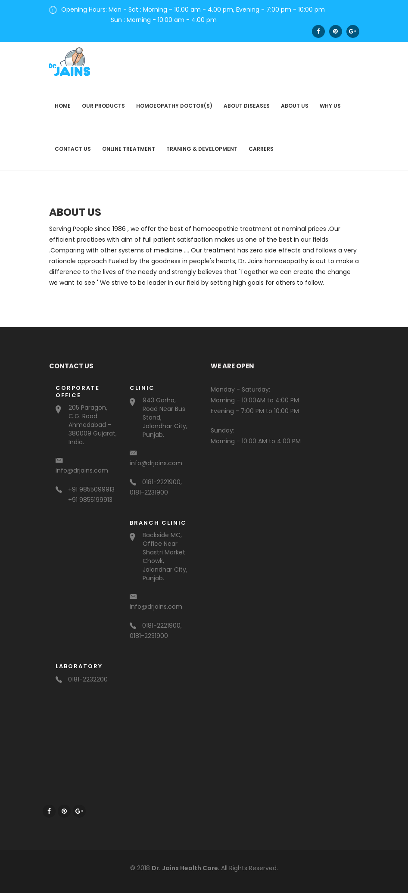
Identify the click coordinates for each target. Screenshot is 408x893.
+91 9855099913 (85, 485)
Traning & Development (201, 145)
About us (294, 102)
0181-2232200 (82, 675)
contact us (73, 145)
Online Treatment (128, 145)
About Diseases (247, 102)
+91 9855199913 (90, 496)
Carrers (261, 145)
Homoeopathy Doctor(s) (174, 102)
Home (63, 102)
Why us (330, 102)
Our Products (103, 102)
